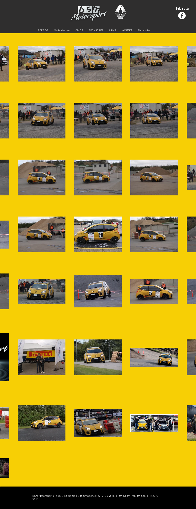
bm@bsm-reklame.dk (132, 496)
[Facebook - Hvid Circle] (182, 15)
